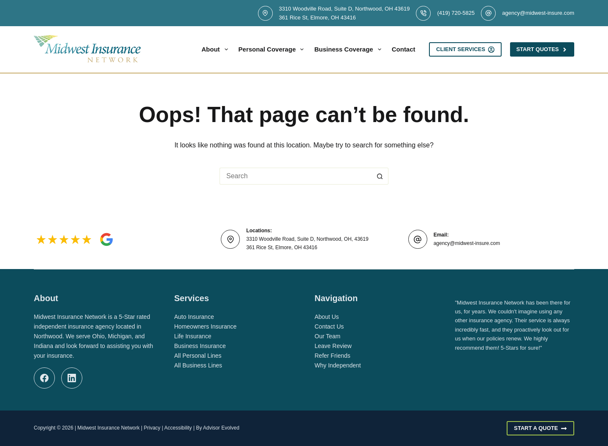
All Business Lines (198, 365)
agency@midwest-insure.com (538, 13)
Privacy (152, 428)
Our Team (327, 336)
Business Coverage (349, 49)
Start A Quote (540, 428)
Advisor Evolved (221, 428)
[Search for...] (296, 176)
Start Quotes (542, 49)
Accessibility (178, 428)
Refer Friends (332, 355)
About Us (327, 316)
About (216, 49)
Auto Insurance (194, 316)
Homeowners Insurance (205, 326)
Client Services (465, 49)
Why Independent (338, 365)
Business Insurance (200, 346)
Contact (403, 49)
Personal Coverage (273, 49)
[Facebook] (44, 378)
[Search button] (380, 176)
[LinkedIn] (71, 378)
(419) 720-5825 (456, 13)
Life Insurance (193, 336)
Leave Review (333, 346)
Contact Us (329, 326)
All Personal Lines (198, 355)
